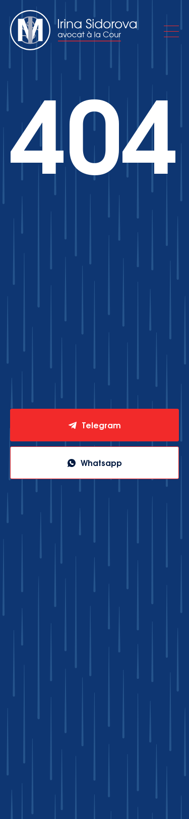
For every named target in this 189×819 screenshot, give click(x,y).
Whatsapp (101, 462)
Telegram (101, 425)
